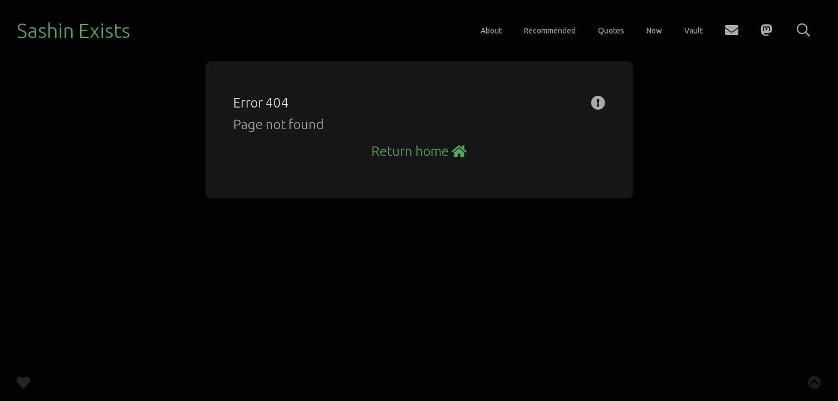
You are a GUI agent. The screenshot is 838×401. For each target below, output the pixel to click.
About (491, 30)
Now (654, 30)
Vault (693, 30)
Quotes (611, 30)
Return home (419, 151)
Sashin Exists (73, 30)
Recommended (550, 30)
